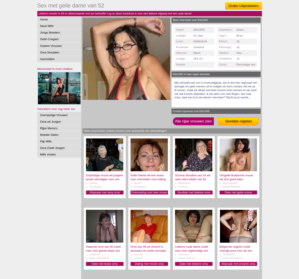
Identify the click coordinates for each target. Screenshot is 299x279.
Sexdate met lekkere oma (193, 192)
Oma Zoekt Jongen (52, 148)
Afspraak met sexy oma (105, 192)
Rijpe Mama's (48, 128)
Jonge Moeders (50, 32)
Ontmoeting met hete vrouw (149, 192)
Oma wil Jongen (50, 121)
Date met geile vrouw (238, 192)
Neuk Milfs (47, 26)
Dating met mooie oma (149, 263)
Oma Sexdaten (49, 52)
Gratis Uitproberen (243, 6)
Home (44, 19)
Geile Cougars (49, 39)
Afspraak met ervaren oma (238, 263)
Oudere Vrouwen (51, 46)
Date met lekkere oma (194, 263)
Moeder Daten (49, 134)
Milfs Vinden (48, 154)
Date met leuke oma (105, 263)
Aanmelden (47, 59)
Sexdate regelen (238, 121)
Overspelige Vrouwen (54, 115)
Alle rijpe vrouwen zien (193, 121)
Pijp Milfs (46, 141)
